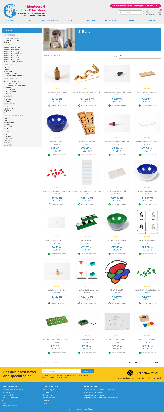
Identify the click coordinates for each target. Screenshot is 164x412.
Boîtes (6, 129)
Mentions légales (49, 390)
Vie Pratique (9, 35)
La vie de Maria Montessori (93, 392)
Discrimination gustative (12, 56)
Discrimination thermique (13, 54)
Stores (45, 403)
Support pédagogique (14, 115)
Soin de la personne (11, 38)
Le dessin (7, 134)
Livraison (5, 400)
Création (7, 140)
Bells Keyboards (87, 240)
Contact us (46, 400)
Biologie (8, 96)
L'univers (7, 113)
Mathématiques (11, 78)
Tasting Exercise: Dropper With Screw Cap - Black (120, 92)
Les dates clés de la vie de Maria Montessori (99, 390)
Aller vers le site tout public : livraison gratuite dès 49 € (132, 6)
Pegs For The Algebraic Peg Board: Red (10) (58, 191)
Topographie (8, 109)
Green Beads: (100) (87, 339)
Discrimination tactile (11, 50)
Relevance (140, 56)
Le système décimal (11, 83)
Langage (8, 64)
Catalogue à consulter (9, 406)
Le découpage (9, 136)
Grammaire (8, 71)
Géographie (9, 104)
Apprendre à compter (11, 81)
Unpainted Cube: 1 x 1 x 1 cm (56, 240)
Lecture (6, 67)
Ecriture (6, 69)
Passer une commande (10, 398)
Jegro (70, 20)
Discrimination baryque (12, 52)
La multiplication (10, 91)
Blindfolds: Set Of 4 (117, 290)
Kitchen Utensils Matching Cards (87, 290)
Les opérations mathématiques (15, 85)
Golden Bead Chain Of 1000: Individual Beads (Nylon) (92, 92)
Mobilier (130, 20)
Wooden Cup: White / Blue (147, 191)
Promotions (150, 20)
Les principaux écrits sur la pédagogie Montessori (101, 398)
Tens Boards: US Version (87, 142)
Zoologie (7, 101)
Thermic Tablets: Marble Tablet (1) (117, 191)
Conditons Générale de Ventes (12, 390)
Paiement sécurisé (8, 392)
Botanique (7, 99)
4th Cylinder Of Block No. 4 (56, 290)
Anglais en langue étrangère (14, 76)
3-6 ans (8, 30)
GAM (30, 20)
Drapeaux (7, 111)
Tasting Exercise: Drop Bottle (57, 92)
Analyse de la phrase (11, 73)
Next (157, 363)
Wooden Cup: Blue (56, 142)
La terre (6, 107)
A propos (46, 392)
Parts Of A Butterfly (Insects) (147, 240)
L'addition (7, 87)
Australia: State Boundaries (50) (117, 339)
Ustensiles (7, 142)
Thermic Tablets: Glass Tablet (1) (147, 142)
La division (7, 93)
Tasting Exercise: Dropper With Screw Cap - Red (120, 142)
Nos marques (47, 395)
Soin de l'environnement (12, 40)
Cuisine (6, 42)
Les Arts (7, 131)
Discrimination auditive (12, 60)
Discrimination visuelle (12, 48)
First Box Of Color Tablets (147, 339)
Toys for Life (90, 20)
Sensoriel (8, 45)
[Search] (131, 12)
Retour (4, 403)
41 (136, 363)
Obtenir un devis (7, 395)
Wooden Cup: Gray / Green (117, 240)
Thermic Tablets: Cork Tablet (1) (147, 92)
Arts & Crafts (110, 20)
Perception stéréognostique (14, 62)
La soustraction (9, 89)
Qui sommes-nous (49, 398)
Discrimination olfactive (12, 58)
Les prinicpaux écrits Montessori (95, 395)
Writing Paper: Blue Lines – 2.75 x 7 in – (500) (89, 191)
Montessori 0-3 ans (50, 20)
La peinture (8, 138)
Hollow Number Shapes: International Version (59, 339)
